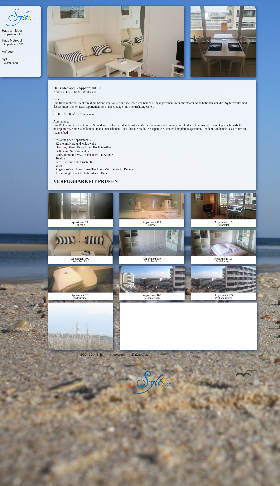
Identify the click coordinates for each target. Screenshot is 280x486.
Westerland (11, 63)
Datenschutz (140, 354)
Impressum (117, 354)
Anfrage (7, 51)
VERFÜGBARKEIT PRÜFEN (85, 181)
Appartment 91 (13, 34)
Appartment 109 (13, 44)
